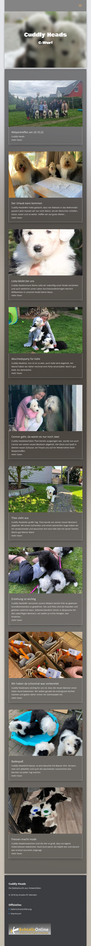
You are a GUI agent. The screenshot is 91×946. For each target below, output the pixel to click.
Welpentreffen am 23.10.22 (27, 132)
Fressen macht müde (23, 839)
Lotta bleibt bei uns (22, 281)
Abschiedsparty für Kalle (25, 359)
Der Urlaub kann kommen (26, 203)
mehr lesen (16, 140)
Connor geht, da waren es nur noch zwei (35, 436)
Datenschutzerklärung (21, 909)
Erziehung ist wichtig (23, 599)
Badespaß (17, 761)
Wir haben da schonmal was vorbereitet (35, 683)
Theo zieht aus (20, 518)
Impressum (16, 913)
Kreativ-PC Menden (28, 895)
